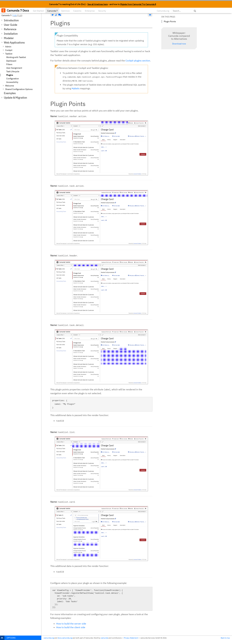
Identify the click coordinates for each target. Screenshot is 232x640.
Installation (11, 33)
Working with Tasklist (16, 57)
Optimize (65, 10)
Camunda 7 (52, 10)
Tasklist (8, 53)
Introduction (11, 20)
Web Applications (14, 42)
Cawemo (77, 10)
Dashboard (11, 61)
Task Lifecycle (12, 71)
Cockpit (8, 50)
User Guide (10, 24)
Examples (10, 93)
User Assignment (14, 68)
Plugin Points (170, 21)
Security (102, 10)
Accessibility (12, 82)
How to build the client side (70, 627)
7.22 (14, 15)
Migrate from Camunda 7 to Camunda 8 (138, 4)
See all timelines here (97, 4)
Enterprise (90, 10)
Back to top (225, 638)
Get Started (38, 10)
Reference (10, 29)
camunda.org (49, 638)
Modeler (9, 38)
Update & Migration (15, 97)
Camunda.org (163, 10)
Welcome (9, 85)
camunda (104, 638)
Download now (179, 43)
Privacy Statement (131, 638)
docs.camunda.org (65, 638)
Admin (8, 46)
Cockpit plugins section (137, 60)
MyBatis (75, 88)
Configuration (12, 78)
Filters (9, 64)
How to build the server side (71, 623)
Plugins (9, 75)
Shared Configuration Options (19, 89)
